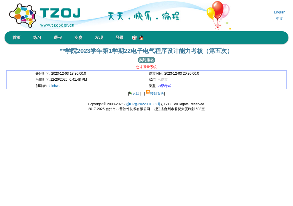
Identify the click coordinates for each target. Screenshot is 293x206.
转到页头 (157, 94)
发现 (99, 37)
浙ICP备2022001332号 (143, 104)
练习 (37, 37)
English (279, 12)
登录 (120, 37)
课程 (58, 37)
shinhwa (54, 86)
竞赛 (78, 37)
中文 (279, 19)
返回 (135, 94)
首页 (17, 37)
